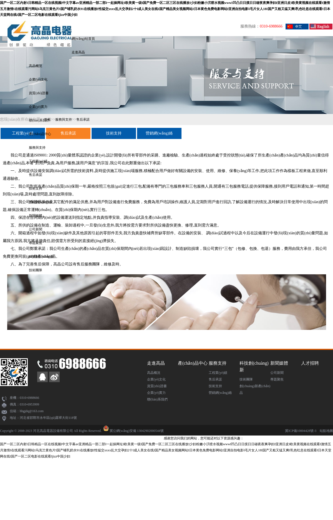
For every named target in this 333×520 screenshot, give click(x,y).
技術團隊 (35, 270)
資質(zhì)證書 (39, 93)
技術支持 (114, 133)
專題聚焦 (277, 379)
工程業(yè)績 (23, 133)
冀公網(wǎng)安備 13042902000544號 (137, 431)
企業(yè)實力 (38, 107)
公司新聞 (277, 373)
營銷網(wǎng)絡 (159, 133)
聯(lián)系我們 (157, 399)
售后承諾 (35, 175)
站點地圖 (326, 431)
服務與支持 (37, 148)
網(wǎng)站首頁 (83, 39)
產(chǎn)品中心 (40, 134)
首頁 (47, 119)
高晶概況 (35, 66)
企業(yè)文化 (38, 79)
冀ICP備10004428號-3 (300, 431)
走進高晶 (78, 52)
